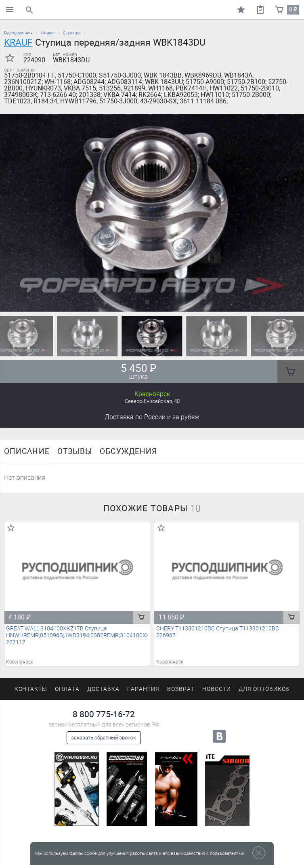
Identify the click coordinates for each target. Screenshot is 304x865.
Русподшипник (18, 33)
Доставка (152, 417)
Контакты (31, 689)
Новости (216, 689)
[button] (147, 302)
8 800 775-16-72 (104, 714)
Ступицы (71, 33)
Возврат (181, 689)
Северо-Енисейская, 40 (152, 401)
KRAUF (18, 42)
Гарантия (143, 689)
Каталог (47, 33)
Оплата (67, 689)
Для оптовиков (264, 689)
